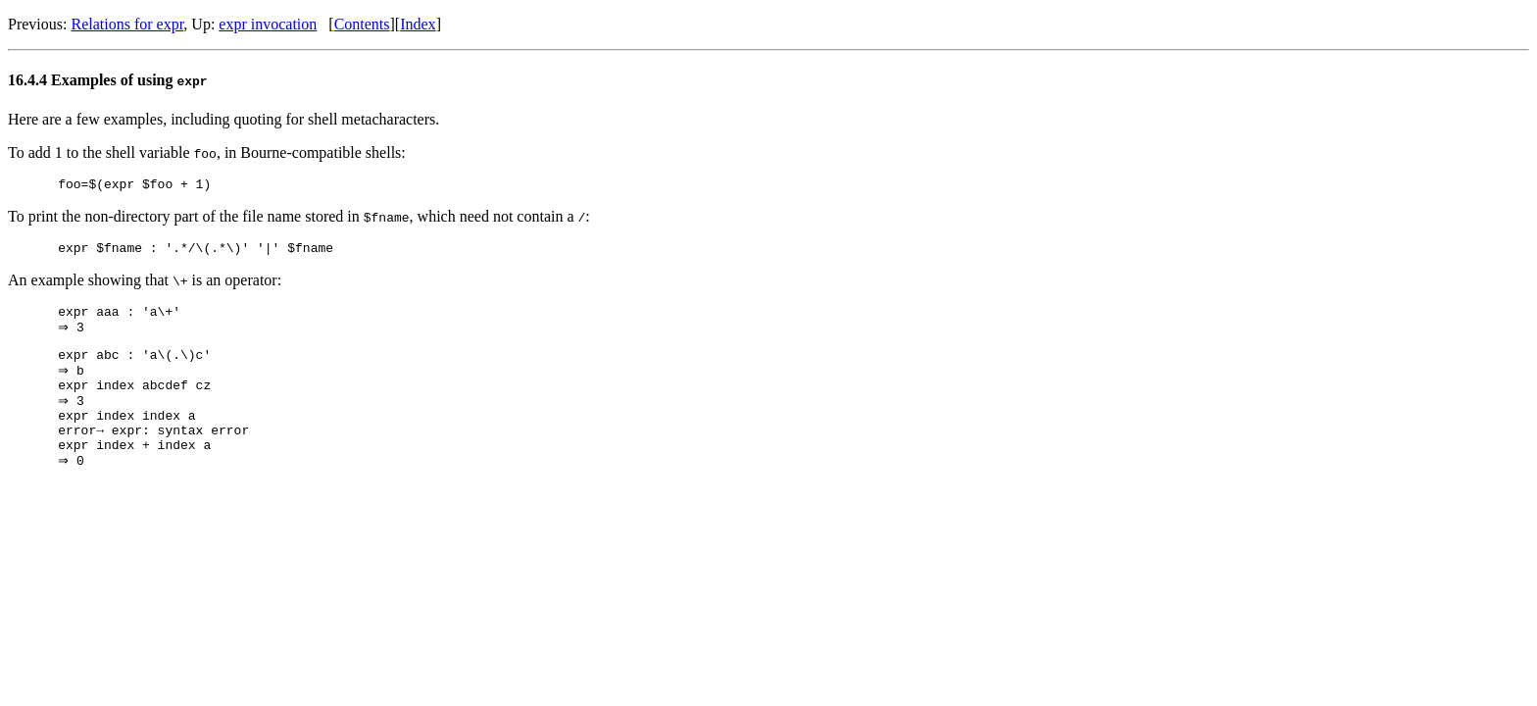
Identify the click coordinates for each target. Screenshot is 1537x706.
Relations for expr (127, 24)
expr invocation (268, 24)
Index (417, 24)
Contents (362, 24)
